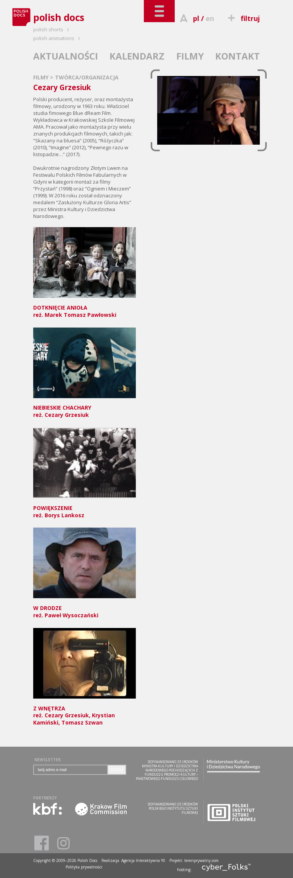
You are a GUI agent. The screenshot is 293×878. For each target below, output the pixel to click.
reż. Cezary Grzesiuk (84, 408)
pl (196, 18)
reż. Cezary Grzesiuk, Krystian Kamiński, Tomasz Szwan (84, 711)
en (210, 18)
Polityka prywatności (84, 867)
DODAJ (116, 770)
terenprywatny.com (201, 860)
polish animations (57, 38)
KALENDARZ (136, 56)
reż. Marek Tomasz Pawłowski (84, 307)
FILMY (190, 56)
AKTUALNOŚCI (65, 56)
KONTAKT (237, 56)
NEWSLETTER (47, 759)
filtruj (243, 18)
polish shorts (52, 29)
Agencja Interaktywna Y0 (143, 860)
